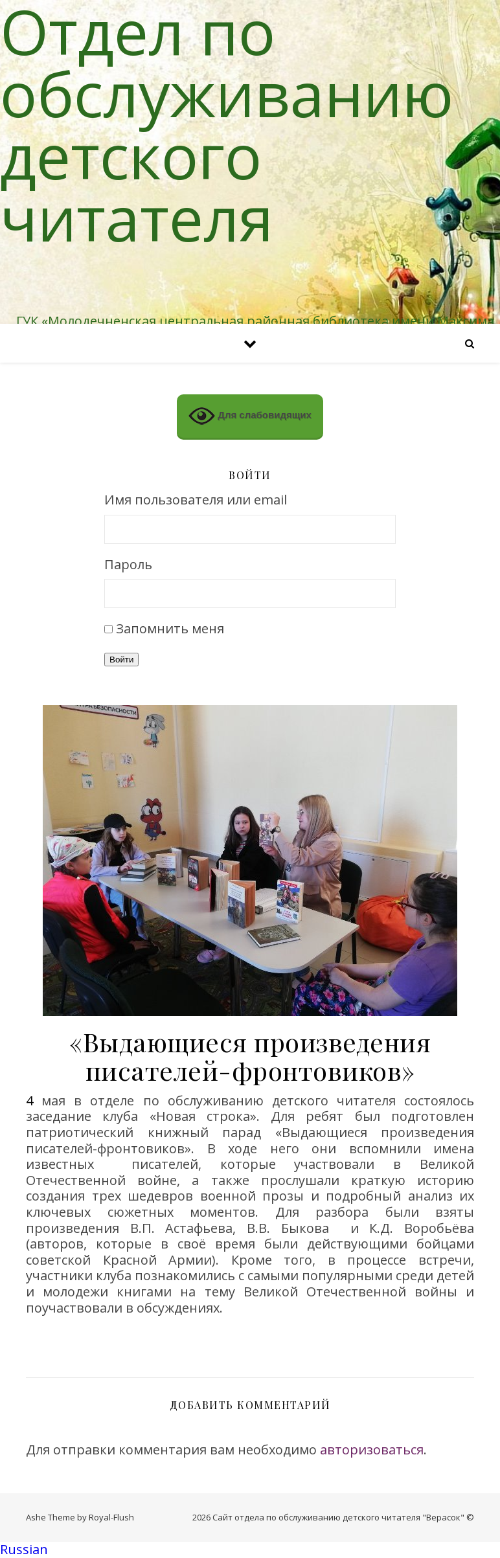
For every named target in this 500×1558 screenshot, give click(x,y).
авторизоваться (372, 1449)
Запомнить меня (170, 628)
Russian (24, 1549)
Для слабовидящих (250, 416)
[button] (250, 1550)
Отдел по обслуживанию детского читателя (226, 124)
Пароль (128, 565)
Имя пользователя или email (195, 500)
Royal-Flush (111, 1517)
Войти (121, 659)
